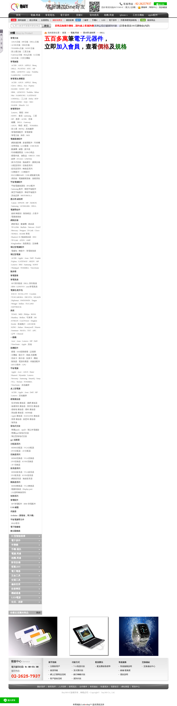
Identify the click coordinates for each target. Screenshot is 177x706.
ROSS (33, 314)
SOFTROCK (16, 307)
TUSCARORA (17, 297)
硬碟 (13, 352)
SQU (26, 102)
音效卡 (14, 358)
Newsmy (14, 378)
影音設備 (15, 562)
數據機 (14, 149)
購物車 (144, 7)
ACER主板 (15, 45)
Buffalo (23, 227)
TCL (13, 382)
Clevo (13, 86)
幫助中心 (153, 7)
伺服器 (13, 511)
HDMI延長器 (16, 472)
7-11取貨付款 (79, 666)
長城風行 (21, 324)
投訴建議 (163, 7)
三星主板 (27, 51)
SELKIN (37, 297)
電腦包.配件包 (16, 290)
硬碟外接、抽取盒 (19, 156)
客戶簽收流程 (56, 678)
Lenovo (14, 265)
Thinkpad (15, 268)
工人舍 (24, 99)
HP (34, 69)
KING (13, 327)
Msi (12, 95)
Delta (31, 99)
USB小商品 (29, 152)
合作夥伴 (83, 687)
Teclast (19, 382)
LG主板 (36, 55)
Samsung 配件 (17, 189)
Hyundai (22, 375)
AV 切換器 (15, 465)
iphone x (124, 15)
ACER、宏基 (26, 119)
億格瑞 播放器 (17, 409)
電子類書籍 (15, 527)
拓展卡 (29, 358)
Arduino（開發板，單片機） (22, 515)
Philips (26, 314)
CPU (24, 365)
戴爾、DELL (16, 122)
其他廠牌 (30, 129)
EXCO (14, 294)
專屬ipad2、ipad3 (18, 430)
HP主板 (25, 42)
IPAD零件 (15, 523)
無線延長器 (27, 478)
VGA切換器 (29, 458)
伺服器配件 (35, 361)
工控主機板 (138, 15)
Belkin (22, 317)
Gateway (27, 122)
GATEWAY (27, 75)
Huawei (14, 375)
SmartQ (32, 378)
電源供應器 (24, 361)
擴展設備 (36, 162)
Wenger (14, 304)
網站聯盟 (125, 687)
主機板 (14, 355)
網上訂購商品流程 (58, 674)
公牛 (13, 334)
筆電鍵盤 (14, 62)
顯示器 (22, 358)
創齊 (13, 159)
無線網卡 (27, 162)
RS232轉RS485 (17, 175)
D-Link (30, 230)
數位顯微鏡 (15, 531)
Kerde (13, 324)
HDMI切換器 (16, 458)
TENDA (14, 234)
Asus (26, 258)
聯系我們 (52, 687)
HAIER (14, 105)
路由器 (31, 224)
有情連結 (94, 687)
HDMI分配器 (16, 448)
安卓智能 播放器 (18, 403)
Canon (13, 203)
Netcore (31, 227)
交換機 (35, 243)
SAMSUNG (16, 75)
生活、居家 (17, 602)
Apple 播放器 (16, 416)
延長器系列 (16, 169)
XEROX (33, 203)
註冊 (133, 7)
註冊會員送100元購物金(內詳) (135, 26)
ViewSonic (35, 268)
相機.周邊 (109, 15)
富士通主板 (16, 51)
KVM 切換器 (27, 461)
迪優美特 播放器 (18, 406)
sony (28, 72)
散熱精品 (27, 213)
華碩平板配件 (30, 192)
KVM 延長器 (27, 475)
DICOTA (28, 297)
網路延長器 (16, 478)
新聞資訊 (73, 687)
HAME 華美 (25, 234)
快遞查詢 (104, 687)
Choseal (20, 334)
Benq (34, 65)
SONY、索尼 (17, 116)
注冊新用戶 (55, 666)
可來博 (29, 317)
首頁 (18, 15)
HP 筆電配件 (16, 504)
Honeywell (28, 327)
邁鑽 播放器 (32, 403)
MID (20, 314)
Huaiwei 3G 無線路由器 (21, 237)
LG (27, 105)
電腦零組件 (15, 210)
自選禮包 (45, 20)
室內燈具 (94, 15)
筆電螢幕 (14, 275)
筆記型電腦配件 (17, 247)
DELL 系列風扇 (30, 283)
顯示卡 (22, 355)
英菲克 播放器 (33, 406)
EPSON (21, 203)
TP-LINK (15, 227)
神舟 (23, 135)
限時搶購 (22, 20)
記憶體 (33, 352)
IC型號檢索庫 (18, 536)
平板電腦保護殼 (18, 186)
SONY (22, 89)
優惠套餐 (70, 20)
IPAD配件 (31, 186)
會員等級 (54, 670)
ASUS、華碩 (16, 125)
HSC (34, 237)
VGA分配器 (29, 448)
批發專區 (15, 589)
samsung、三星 (30, 116)
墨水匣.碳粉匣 (16, 199)
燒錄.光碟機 (31, 355)
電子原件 (64, 15)
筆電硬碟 (28, 132)
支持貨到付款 (105, 26)
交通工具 (15, 580)
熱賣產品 (27, 243)
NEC (31, 102)
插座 (12, 310)
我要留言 (115, 687)
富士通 (14, 129)
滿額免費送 (57, 20)
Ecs (25, 86)
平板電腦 (14, 368)
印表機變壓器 (17, 152)
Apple (20, 258)
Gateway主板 (16, 55)
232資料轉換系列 (18, 492)
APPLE (28, 65)
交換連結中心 (149, 666)
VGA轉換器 (29, 486)
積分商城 (33, 20)
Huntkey (14, 317)
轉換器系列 (27, 169)
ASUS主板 (15, 42)
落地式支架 (15, 426)
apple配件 (153, 15)
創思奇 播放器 (29, 419)
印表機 (37, 143)
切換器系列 (27, 165)
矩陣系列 (14, 496)
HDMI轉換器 (16, 486)
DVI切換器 (16, 461)
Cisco (37, 230)
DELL (13, 69)
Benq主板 (28, 55)
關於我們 (41, 687)
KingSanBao (16, 243)
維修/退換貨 (125, 670)
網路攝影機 (16, 143)
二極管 (85, 20)
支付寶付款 (78, 670)
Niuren (37, 327)
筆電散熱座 (31, 251)
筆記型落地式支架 (19, 436)
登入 (127, 7)
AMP (28, 240)
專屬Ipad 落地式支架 (20, 433)
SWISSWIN (25, 300)
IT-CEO (20, 159)
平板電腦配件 (16, 182)
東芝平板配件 (17, 192)
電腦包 (14, 251)
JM (35, 317)
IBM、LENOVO (18, 72)
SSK (38, 156)
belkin (21, 304)
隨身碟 (13, 271)
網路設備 (14, 220)
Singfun (34, 321)
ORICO (32, 156)
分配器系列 (16, 165)
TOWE (14, 314)
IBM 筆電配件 (30, 504)
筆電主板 (14, 38)
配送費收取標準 (104, 666)
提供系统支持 (98, 704)
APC (34, 330)
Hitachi (22, 105)
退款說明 (124, 674)
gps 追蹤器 (15, 440)
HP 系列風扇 (16, 283)
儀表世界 (15, 584)
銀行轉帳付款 (79, 674)
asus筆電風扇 (31, 286)
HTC (29, 69)
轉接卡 (22, 251)
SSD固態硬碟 (22, 352)
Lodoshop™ (86, 704)
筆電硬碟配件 (17, 132)
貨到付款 (77, 678)
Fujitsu (31, 86)
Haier (32, 372)
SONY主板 (30, 48)
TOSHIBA (24, 268)
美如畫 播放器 (17, 413)
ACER (13, 65)
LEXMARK (25, 206)
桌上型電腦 (15, 388)
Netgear (23, 230)
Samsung (14, 206)
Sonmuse (14, 330)
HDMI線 (28, 413)
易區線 (14, 178)
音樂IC (79, 15)
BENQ (21, 129)
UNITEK (28, 159)
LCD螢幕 (25, 146)
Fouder (38, 258)
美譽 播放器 (16, 419)
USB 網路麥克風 (32, 175)
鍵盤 (21, 149)
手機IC (95, 20)
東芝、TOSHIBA (31, 125)
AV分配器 (26, 451)
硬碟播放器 (15, 399)
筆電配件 (14, 500)
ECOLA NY (23, 294)
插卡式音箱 (16, 162)
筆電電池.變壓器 (17, 79)
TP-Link (14, 240)
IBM (27, 112)
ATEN (22, 240)
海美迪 (14, 422)
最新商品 (151, 20)
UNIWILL (15, 99)
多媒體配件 (27, 143)
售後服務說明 (126, 666)
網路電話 (15, 224)
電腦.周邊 (35, 15)
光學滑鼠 (15, 146)
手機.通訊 (16, 549)
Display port (27, 489)
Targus (34, 300)
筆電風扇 (14, 279)
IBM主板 (26, 45)
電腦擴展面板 (25, 178)
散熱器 (14, 361)
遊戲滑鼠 (36, 178)
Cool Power (24, 321)
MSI (28, 135)
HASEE (14, 89)
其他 (30, 344)
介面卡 (36, 213)
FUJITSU (22, 69)
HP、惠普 (15, 119)
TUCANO (29, 304)
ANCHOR (31, 324)
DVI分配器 (16, 451)
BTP (36, 99)
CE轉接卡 (25, 172)
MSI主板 (15, 58)
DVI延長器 (16, 475)
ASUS (20, 65)
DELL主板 (34, 42)
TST (29, 330)
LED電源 (16, 597)
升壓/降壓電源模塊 (129, 20)
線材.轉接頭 (16, 213)
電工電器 (15, 571)
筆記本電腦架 (33, 430)
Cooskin (33, 294)
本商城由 (77, 704)
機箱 (36, 358)
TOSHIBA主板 (17, 48)
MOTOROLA (26, 195)
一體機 (13, 337)
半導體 (14, 545)
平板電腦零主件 (17, 519)
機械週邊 (15, 593)
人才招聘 (62, 687)
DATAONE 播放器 (32, 416)
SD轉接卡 (15, 172)
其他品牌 (15, 195)
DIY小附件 (16, 365)
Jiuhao (20, 327)
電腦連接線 (16, 217)
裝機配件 (14, 348)
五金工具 (15, 575)
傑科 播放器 (30, 409)
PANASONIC (16, 102)
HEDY (32, 261)
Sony (38, 378)
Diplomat (15, 300)
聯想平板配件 (30, 189)
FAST (38, 227)
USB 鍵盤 (14, 507)
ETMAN (14, 321)
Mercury (14, 230)
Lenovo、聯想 (17, 112)
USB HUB (34, 146)
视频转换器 (16, 489)
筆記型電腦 (15, 254)
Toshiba (35, 72)
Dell (31, 258)
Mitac (36, 92)
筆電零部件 (15, 109)
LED (103, 20)
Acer (13, 341)
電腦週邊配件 (16, 139)
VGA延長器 (29, 472)
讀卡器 (27, 149)
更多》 (39, 612)
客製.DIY (16, 567)
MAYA (23, 330)
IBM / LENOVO (17, 286)
